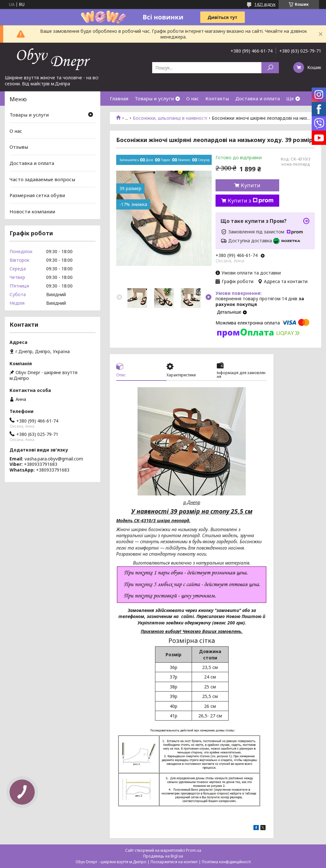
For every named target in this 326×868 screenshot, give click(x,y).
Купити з (250, 200)
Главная (119, 98)
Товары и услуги (154, 98)
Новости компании (32, 211)
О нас (192, 98)
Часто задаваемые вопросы (42, 179)
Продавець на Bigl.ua (163, 856)
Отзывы (19, 147)
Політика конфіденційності (226, 861)
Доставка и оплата (257, 98)
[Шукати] (270, 67)
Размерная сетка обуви (37, 195)
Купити (250, 185)
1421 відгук (264, 4)
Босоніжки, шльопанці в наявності (170, 118)
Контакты (217, 98)
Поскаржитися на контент (174, 861)
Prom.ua (193, 850)
